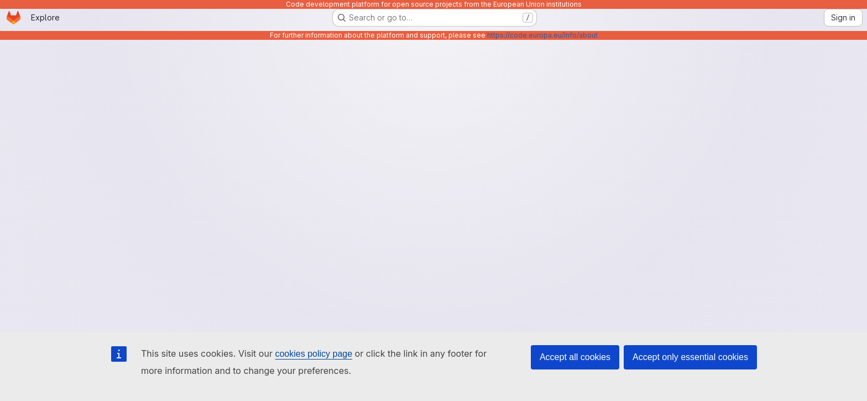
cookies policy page (313, 353)
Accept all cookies (575, 357)
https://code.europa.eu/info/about (542, 35)
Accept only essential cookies (690, 357)
